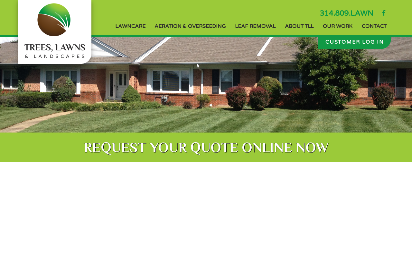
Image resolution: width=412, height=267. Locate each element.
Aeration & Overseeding (190, 26)
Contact (374, 26)
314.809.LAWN (346, 13)
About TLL (299, 26)
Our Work (337, 26)
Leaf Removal (255, 26)
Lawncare (130, 26)
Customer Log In (354, 42)
